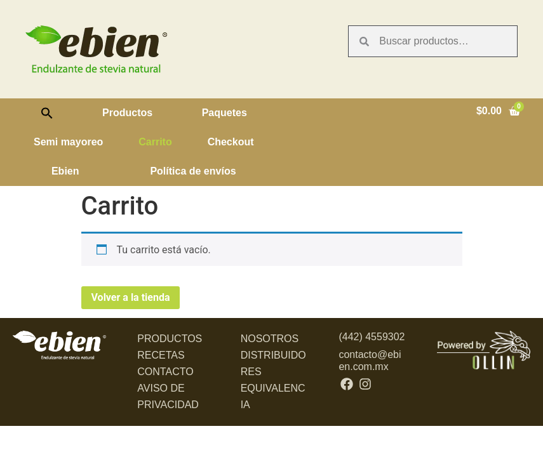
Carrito (154, 141)
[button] (46, 113)
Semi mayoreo (68, 141)
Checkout (231, 141)
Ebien (65, 171)
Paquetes (224, 112)
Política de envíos (193, 171)
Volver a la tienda (130, 297)
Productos (127, 112)
